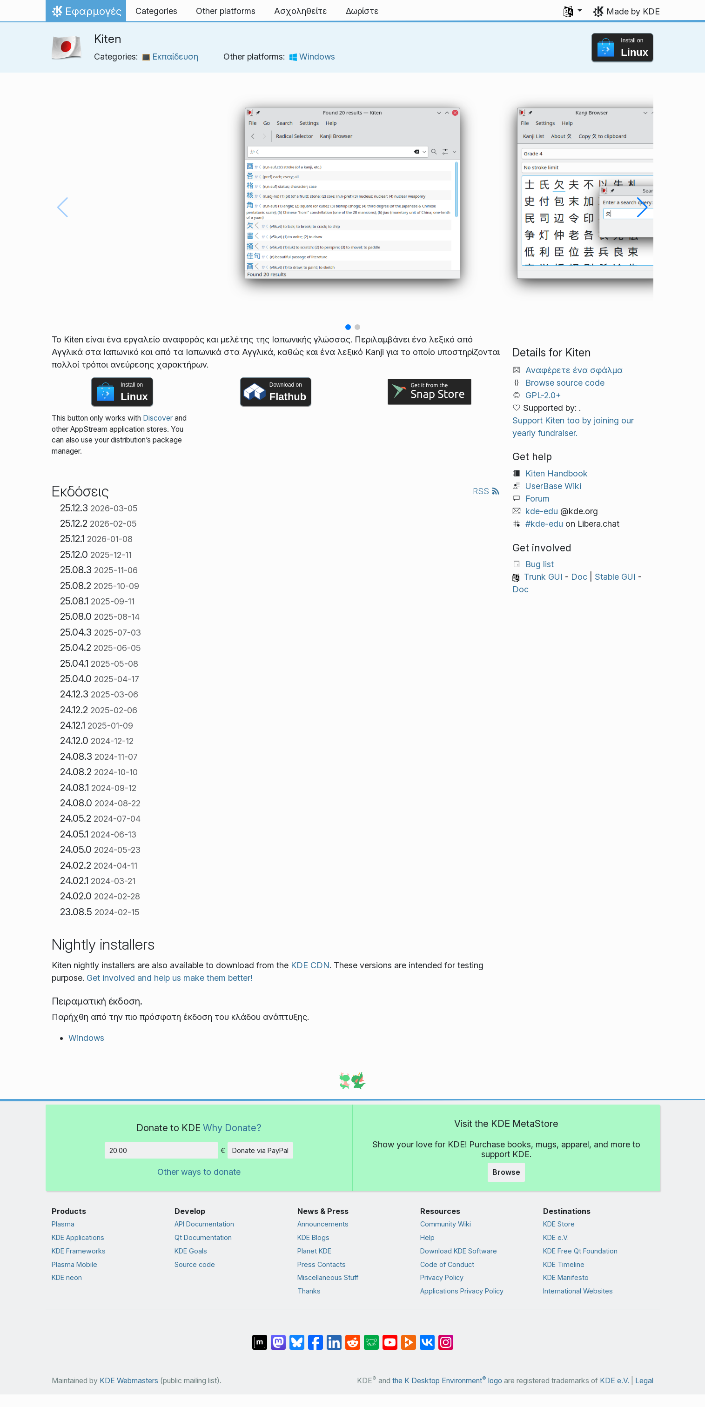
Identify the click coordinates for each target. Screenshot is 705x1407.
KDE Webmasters (129, 1380)
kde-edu (541, 511)
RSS (486, 491)
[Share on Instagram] (445, 1337)
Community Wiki (445, 1224)
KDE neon (67, 1277)
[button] (572, 11)
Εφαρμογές (85, 13)
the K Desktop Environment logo (447, 1380)
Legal (644, 1380)
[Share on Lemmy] (371, 1337)
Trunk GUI (543, 577)
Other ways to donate (199, 1172)
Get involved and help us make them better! (169, 978)
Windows (312, 56)
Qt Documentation (203, 1237)
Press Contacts (321, 1264)
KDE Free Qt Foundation (580, 1251)
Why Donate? (232, 1127)
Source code (195, 1264)
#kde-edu (544, 524)
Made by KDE (633, 11)
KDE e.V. (556, 1237)
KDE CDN (310, 965)
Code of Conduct (447, 1264)
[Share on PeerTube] (408, 1337)
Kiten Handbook (556, 473)
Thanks (309, 1291)
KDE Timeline (563, 1264)
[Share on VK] (427, 1337)
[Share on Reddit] (352, 1337)
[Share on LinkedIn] (334, 1337)
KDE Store (559, 1224)
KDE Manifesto (566, 1277)
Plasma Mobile (74, 1264)
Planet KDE (314, 1251)
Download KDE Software (458, 1251)
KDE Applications (78, 1237)
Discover (158, 418)
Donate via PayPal (260, 1150)
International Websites (578, 1291)
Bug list (539, 564)
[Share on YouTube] (390, 1337)
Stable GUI (615, 577)
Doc (579, 577)
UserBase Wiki (553, 486)
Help (427, 1237)
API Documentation (204, 1224)
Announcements (323, 1224)
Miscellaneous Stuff (327, 1277)
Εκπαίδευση (170, 56)
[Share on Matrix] (259, 1337)
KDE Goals (191, 1251)
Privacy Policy (441, 1277)
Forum (537, 498)
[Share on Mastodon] (278, 1337)
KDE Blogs (313, 1237)
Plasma (63, 1224)
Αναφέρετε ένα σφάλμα (574, 370)
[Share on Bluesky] (296, 1337)
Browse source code (564, 383)
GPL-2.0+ (543, 395)
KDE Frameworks (79, 1251)
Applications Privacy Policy (462, 1291)
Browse (506, 1172)
